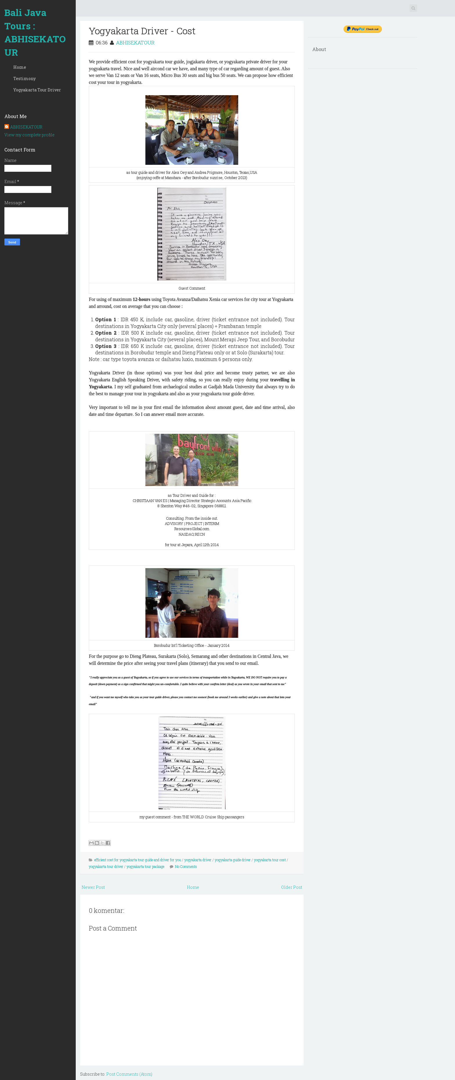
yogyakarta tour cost (270, 859)
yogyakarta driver (198, 859)
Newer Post (93, 887)
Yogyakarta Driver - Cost (142, 30)
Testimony (24, 78)
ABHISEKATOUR (26, 127)
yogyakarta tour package (145, 866)
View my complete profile (29, 135)
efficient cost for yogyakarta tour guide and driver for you (137, 859)
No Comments (186, 866)
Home (19, 67)
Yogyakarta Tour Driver (37, 90)
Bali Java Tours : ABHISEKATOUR (35, 32)
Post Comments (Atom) (129, 1074)
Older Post (291, 887)
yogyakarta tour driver (106, 866)
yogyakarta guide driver (233, 859)
